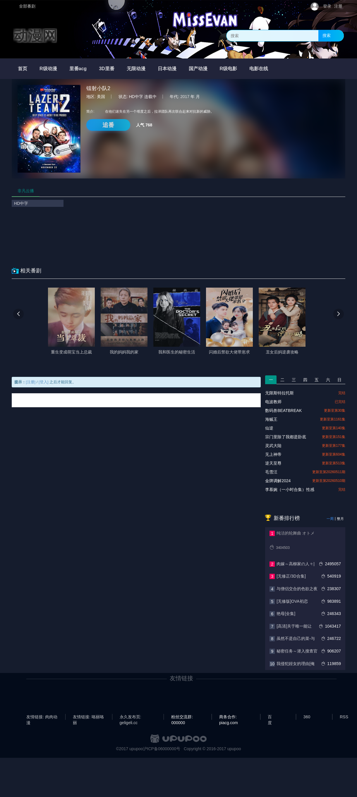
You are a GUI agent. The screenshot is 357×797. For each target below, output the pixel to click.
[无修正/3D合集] (291, 576)
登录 (327, 6)
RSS (344, 716)
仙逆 (269, 428)
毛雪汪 (271, 472)
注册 (338, 6)
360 (306, 716)
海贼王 (271, 419)
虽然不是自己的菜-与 (296, 638)
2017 (184, 97)
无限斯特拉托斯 (279, 393)
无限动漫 (136, 68)
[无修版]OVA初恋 (292, 601)
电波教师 (273, 401)
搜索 (326, 35)
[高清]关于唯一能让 (294, 626)
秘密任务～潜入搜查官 (297, 651)
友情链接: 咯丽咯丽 (88, 717)
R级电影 (228, 68)
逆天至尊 (273, 463)
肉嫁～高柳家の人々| (296, 563)
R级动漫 (48, 68)
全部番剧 (27, 6)
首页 (22, 68)
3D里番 (106, 68)
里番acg (78, 68)
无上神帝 (273, 454)
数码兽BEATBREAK (283, 410)
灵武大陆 (273, 445)
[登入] (43, 382)
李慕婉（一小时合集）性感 (289, 489)
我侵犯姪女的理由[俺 (296, 663)
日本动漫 (167, 68)
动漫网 (35, 36)
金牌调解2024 (278, 480)
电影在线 (258, 68)
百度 (270, 717)
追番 (108, 125)
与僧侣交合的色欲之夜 (297, 588)
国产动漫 (198, 68)
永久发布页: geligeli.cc (130, 717)
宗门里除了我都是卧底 (285, 436)
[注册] (30, 382)
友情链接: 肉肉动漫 (41, 717)
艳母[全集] (286, 613)
